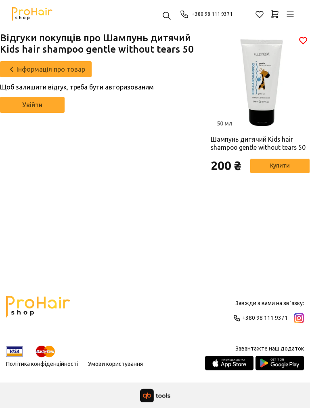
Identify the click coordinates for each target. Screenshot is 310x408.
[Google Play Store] (280, 363)
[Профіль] (290, 14)
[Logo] (38, 310)
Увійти (32, 104)
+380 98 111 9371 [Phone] (209, 14)
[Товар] (260, 82)
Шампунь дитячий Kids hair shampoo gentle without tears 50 (259, 143)
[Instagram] (299, 318)
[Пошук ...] (167, 16)
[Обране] (259, 14)
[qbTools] (155, 395)
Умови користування (115, 364)
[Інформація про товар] (46, 69)
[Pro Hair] (32, 14)
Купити (278, 166)
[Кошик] (275, 14)
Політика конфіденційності (42, 364)
